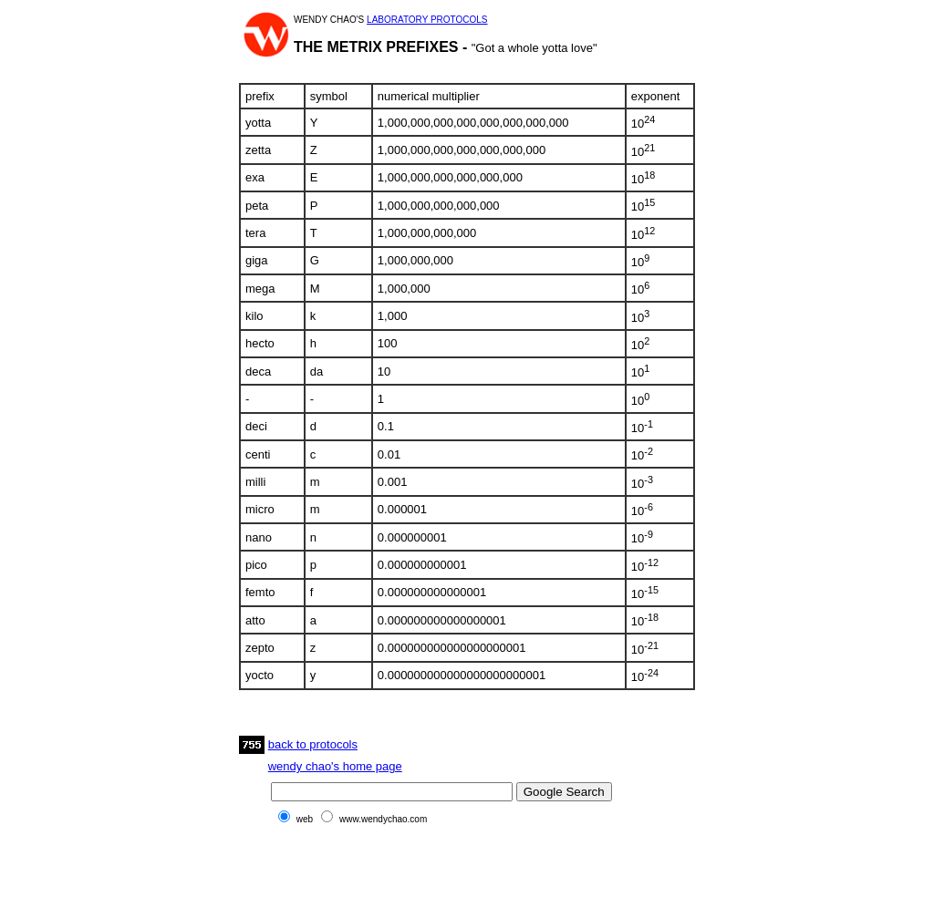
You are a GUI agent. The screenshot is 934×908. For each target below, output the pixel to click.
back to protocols (313, 744)
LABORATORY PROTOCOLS (427, 20)
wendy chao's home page (335, 766)
